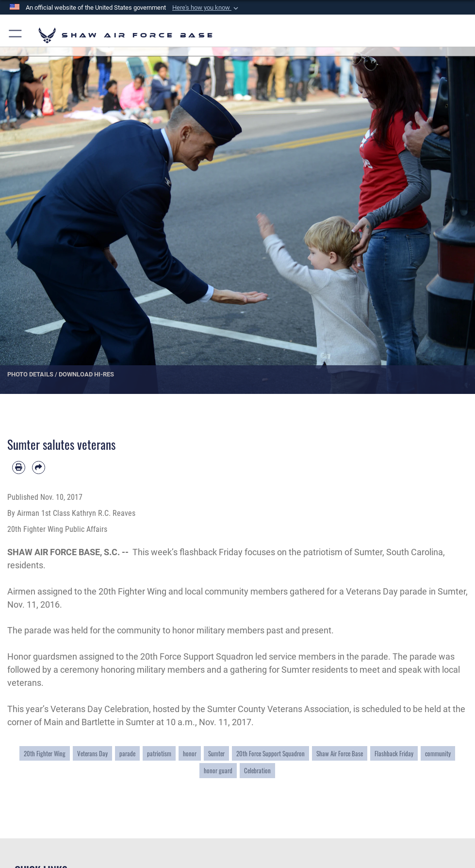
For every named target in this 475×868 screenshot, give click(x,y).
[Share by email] (38, 467)
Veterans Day (92, 753)
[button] (206, 8)
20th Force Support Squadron (270, 753)
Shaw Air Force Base (339, 753)
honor (190, 753)
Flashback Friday (394, 753)
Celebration (257, 770)
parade (127, 753)
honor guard (218, 770)
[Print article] (18, 467)
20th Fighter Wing (45, 753)
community (438, 753)
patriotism (159, 753)
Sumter (216, 753)
